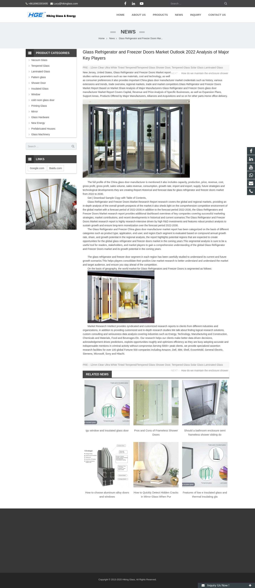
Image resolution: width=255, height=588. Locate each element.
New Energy (38, 123)
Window (35, 94)
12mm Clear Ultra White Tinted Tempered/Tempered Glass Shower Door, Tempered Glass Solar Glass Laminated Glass (156, 67)
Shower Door (38, 82)
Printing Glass (39, 105)
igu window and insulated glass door (107, 430)
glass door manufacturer (161, 80)
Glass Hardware (40, 117)
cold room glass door (42, 100)
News (127, 31)
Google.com (37, 168)
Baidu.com (55, 168)
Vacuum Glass (39, 60)
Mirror (34, 111)
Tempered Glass (40, 65)
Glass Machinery (40, 134)
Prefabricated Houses (43, 128)
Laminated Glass (40, 71)
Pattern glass (38, 77)
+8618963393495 (38, 3)
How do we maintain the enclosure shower (204, 73)
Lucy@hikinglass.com (66, 3)
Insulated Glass (40, 88)
